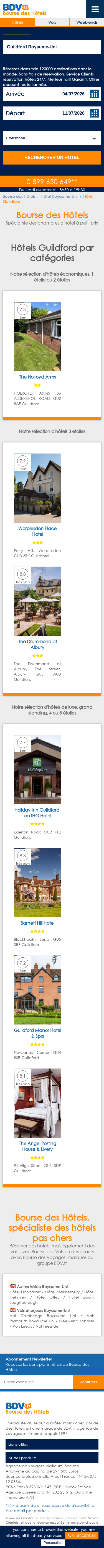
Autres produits (22, 1457)
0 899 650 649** (52, 181)
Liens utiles (18, 1444)
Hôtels (17, 22)
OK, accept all (82, 1535)
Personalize (53, 1543)
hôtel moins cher (68, 1422)
